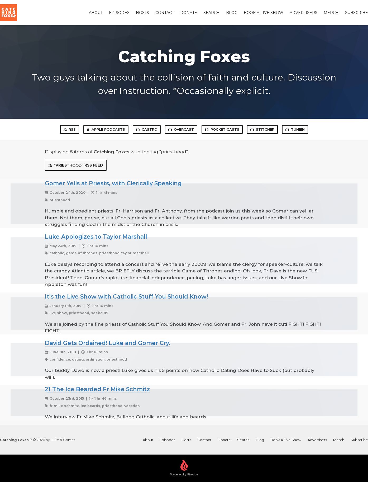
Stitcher (262, 129)
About (96, 12)
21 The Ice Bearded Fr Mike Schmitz (97, 389)
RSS (70, 129)
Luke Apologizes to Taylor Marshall (96, 236)
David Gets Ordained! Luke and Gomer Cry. (107, 342)
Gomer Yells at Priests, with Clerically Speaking (113, 183)
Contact (164, 12)
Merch (331, 12)
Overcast (181, 129)
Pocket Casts (222, 129)
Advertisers (303, 12)
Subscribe (356, 12)
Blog (231, 12)
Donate (188, 12)
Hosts (142, 12)
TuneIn (295, 129)
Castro (146, 129)
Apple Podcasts (106, 129)
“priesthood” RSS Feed (76, 165)
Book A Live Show (263, 12)
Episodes (119, 12)
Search (211, 12)
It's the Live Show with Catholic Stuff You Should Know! (126, 296)
